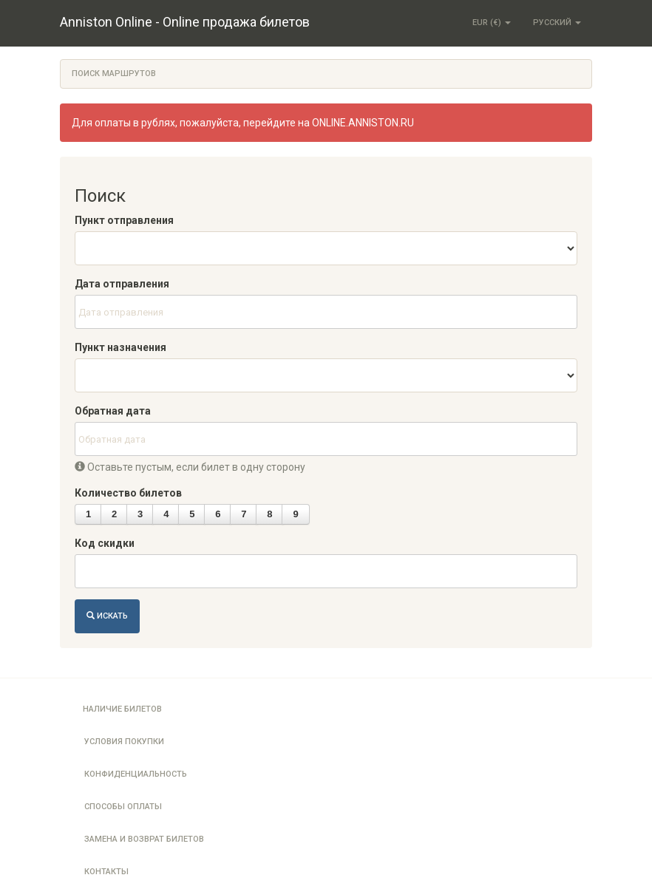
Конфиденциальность (135, 774)
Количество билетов (128, 493)
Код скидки (105, 543)
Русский (557, 22)
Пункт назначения (120, 347)
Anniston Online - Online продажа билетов (185, 22)
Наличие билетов (122, 709)
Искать (107, 616)
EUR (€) (491, 22)
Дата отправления (122, 284)
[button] (88, 514)
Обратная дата (113, 411)
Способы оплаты (123, 806)
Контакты (106, 871)
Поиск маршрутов (114, 73)
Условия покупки (124, 741)
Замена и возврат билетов (144, 839)
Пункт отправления (124, 220)
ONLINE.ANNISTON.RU (363, 123)
